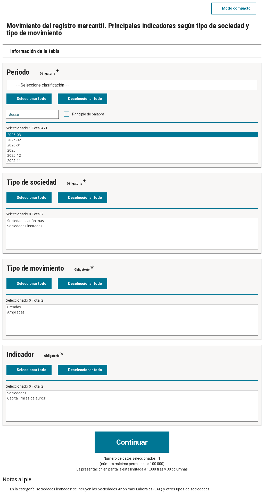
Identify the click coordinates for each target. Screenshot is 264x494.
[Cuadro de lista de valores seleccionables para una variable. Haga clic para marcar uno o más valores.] (132, 147)
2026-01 (132, 145)
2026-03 (132, 134)
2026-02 (132, 140)
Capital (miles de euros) (132, 398)
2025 (132, 150)
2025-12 (132, 155)
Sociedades (132, 393)
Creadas (132, 307)
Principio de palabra (88, 114)
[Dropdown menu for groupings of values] (132, 85)
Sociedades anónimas (132, 220)
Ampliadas (132, 312)
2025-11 (132, 160)
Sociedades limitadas (132, 226)
